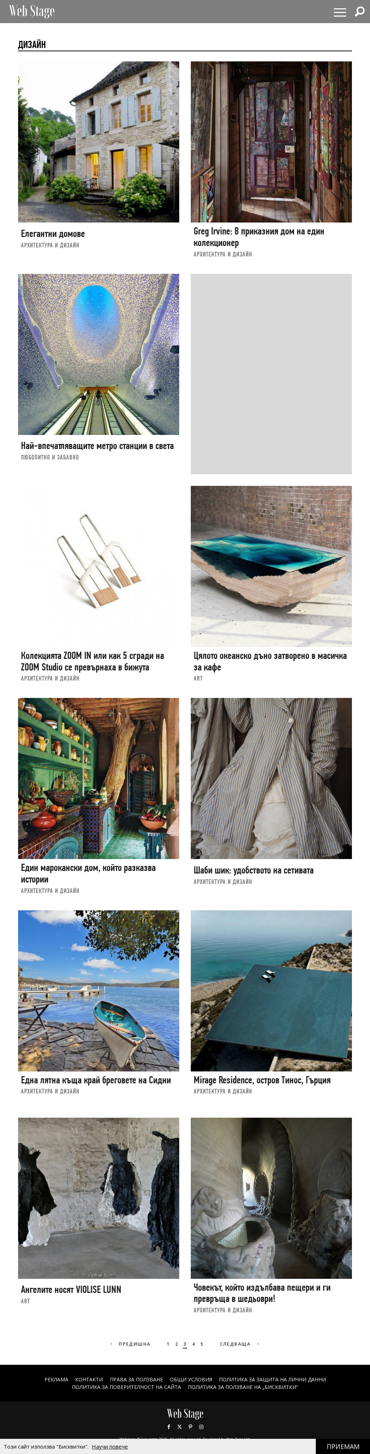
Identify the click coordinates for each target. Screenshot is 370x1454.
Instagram (201, 1426)
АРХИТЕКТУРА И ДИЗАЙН (50, 245)
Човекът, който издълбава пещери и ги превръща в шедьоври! (262, 1293)
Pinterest (190, 1426)
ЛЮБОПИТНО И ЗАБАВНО (50, 457)
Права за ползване (136, 1379)
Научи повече (110, 1446)
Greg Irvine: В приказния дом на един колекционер (259, 237)
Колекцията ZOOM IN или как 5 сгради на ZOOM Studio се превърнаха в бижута (92, 661)
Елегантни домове (53, 234)
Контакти (89, 1379)
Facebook (168, 1426)
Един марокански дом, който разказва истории (88, 873)
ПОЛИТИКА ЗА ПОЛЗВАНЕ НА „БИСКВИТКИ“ (243, 1387)
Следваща (240, 1344)
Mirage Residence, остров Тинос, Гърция (262, 1080)
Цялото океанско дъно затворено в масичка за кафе (270, 661)
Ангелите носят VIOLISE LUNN (71, 1289)
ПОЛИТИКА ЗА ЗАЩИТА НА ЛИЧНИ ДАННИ (272, 1379)
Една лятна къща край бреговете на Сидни (96, 1080)
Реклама (56, 1379)
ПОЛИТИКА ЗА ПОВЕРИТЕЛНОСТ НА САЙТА (126, 1387)
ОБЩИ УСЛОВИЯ (191, 1379)
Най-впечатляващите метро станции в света (97, 446)
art (198, 678)
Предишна (130, 1344)
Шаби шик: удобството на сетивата (254, 870)
